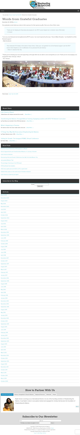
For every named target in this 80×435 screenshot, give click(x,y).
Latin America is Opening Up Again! (10, 174)
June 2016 (3, 286)
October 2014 (4, 321)
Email (52, 428)
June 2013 (3, 347)
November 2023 (5, 206)
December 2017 (5, 258)
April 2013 (3, 349)
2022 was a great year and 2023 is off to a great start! (14, 168)
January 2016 (4, 298)
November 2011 (4, 367)
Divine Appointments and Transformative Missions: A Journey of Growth (19, 151)
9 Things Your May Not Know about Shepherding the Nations (20, 132)
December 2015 (5, 301)
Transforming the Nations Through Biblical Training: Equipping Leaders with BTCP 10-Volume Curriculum (33, 119)
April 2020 (3, 226)
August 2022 (4, 221)
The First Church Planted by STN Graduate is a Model (14, 148)
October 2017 (4, 261)
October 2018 (4, 243)
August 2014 (4, 327)
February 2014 (4, 332)
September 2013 (5, 341)
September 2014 (5, 324)
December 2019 (5, 232)
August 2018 (4, 246)
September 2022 (5, 218)
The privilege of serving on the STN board (11, 163)
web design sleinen (41, 433)
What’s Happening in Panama (10, 125)
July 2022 (3, 223)
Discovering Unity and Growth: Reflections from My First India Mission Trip (19, 157)
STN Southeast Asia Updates (8, 166)
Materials (48, 394)
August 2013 (4, 344)
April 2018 (3, 255)
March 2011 (3, 372)
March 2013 (4, 352)
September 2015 (5, 306)
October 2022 (4, 215)
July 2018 (3, 249)
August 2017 (4, 266)
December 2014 (5, 318)
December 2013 (5, 338)
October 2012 (4, 358)
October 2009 (4, 381)
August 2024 (4, 200)
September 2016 (5, 281)
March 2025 (4, 195)
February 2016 (4, 295)
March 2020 (4, 229)
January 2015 (4, 315)
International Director (7, 394)
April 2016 (3, 292)
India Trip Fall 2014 (13, 94)
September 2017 (5, 264)
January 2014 (4, 335)
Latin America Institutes (7, 154)
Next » (77, 406)
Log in (35, 433)
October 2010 (4, 375)
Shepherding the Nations (40, 4)
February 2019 (4, 241)
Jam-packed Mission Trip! (7, 160)
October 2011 (4, 369)
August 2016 (4, 284)
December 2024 (5, 198)
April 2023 (3, 212)
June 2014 (3, 329)
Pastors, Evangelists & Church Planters (24, 394)
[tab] (7, 394)
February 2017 (4, 272)
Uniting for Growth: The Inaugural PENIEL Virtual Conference (20, 138)
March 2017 (3, 269)
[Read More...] (28, 114)
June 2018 (3, 252)
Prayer (54, 394)
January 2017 (4, 275)
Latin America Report (7, 112)
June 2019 (3, 238)
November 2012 (5, 355)
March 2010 (4, 378)
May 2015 (3, 312)
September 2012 (5, 361)
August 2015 (4, 309)
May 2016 (3, 289)
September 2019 (5, 235)
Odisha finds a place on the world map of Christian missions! (16, 171)
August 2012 (4, 364)
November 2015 (5, 304)
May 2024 (3, 203)
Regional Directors (40, 394)
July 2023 (3, 209)
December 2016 (5, 278)
